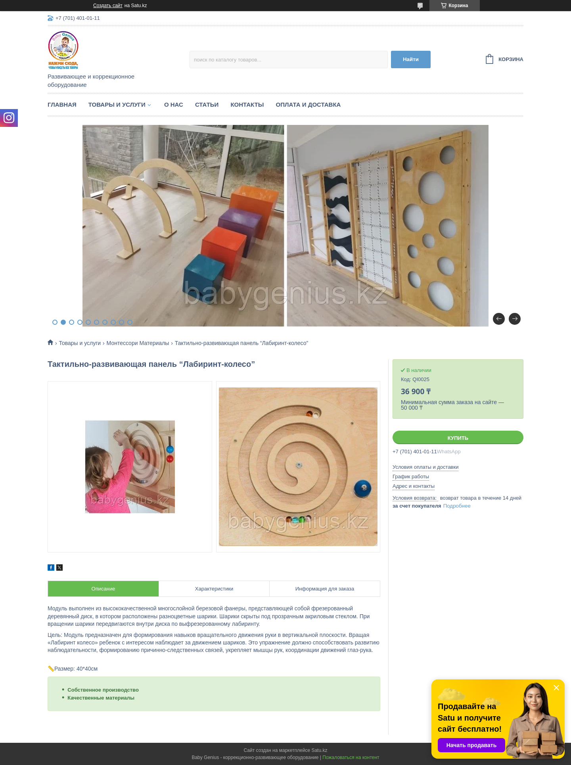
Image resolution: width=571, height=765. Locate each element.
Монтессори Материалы (138, 343)
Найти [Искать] (411, 59)
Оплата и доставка (308, 104)
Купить (458, 438)
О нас (173, 104)
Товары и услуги (117, 104)
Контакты (247, 104)
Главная (62, 104)
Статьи (207, 104)
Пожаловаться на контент (350, 757)
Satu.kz (319, 750)
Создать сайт (108, 5)
